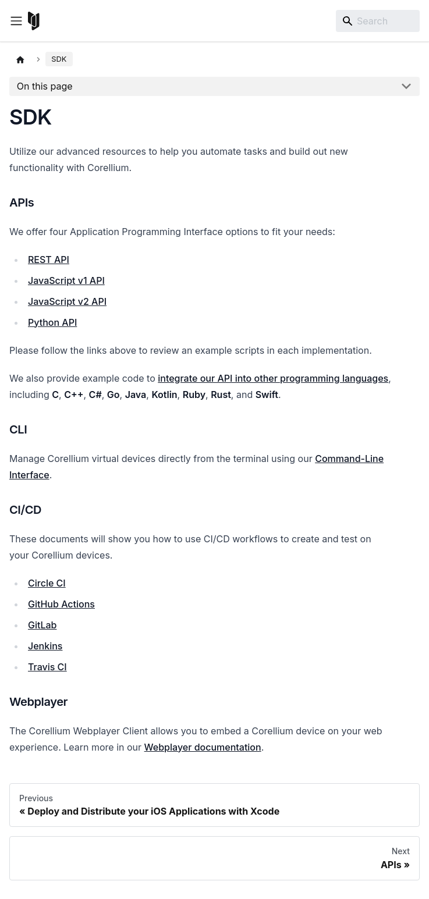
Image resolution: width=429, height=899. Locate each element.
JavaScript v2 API (67, 301)
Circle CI (47, 583)
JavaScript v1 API (66, 280)
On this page (45, 86)
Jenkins (45, 646)
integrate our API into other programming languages (273, 378)
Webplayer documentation (202, 747)
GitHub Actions (61, 604)
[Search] (378, 21)
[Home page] (20, 59)
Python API (52, 322)
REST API (48, 259)
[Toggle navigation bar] (16, 21)
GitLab (42, 625)
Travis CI (47, 667)
